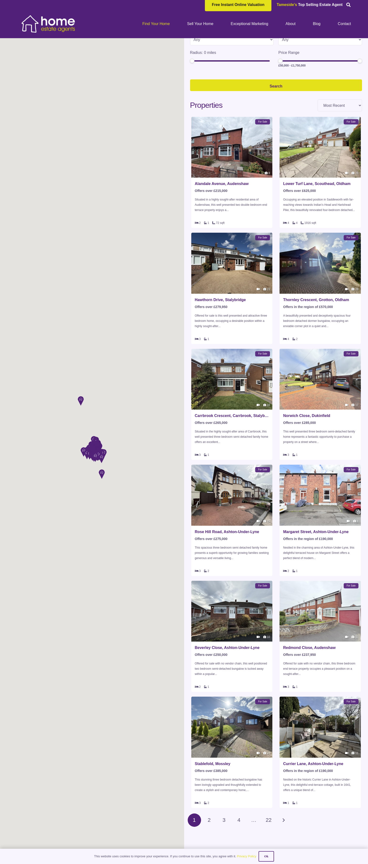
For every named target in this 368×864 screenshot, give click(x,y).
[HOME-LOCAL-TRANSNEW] (48, 23)
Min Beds (286, 68)
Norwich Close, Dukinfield (306, 454)
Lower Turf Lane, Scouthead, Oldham (316, 222)
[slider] (192, 99)
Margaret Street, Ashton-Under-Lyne (315, 570)
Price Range (288, 91)
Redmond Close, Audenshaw (309, 686)
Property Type (202, 68)
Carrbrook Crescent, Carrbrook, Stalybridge (232, 454)
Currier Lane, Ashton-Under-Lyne (313, 802)
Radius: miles (203, 91)
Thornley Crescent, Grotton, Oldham (316, 338)
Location (197, 45)
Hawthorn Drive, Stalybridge (220, 338)
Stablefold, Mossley (212, 802)
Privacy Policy (246, 856)
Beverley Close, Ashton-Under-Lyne (227, 686)
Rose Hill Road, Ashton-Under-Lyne (227, 570)
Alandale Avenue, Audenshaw (222, 222)
